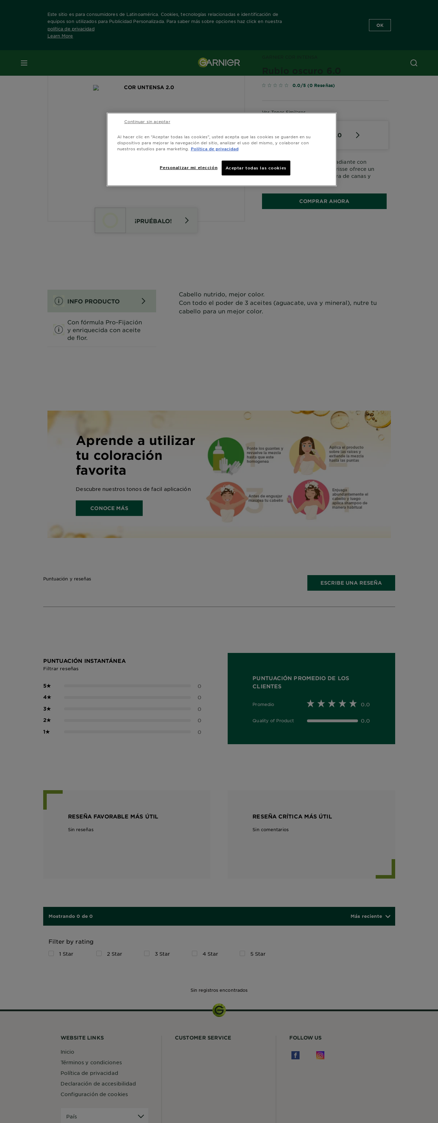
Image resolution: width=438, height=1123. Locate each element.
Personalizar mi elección (188, 167)
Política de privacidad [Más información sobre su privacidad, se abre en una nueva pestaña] (215, 148)
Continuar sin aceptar (147, 121)
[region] (222, 149)
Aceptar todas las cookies (256, 167)
